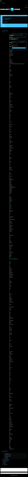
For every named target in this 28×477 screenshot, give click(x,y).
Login (12, 38)
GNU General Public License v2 (10, 207)
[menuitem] (8, 18)
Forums (3, 3)
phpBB (16, 475)
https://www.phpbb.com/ (13, 258)
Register (16, 38)
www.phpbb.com (12, 219)
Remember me (15, 46)
